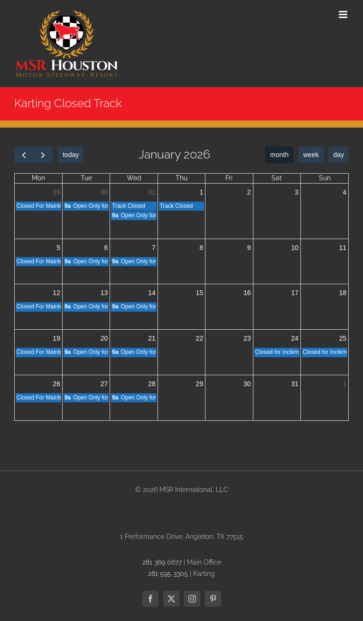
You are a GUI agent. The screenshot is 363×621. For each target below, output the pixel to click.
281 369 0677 (162, 562)
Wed (134, 178)
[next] (43, 155)
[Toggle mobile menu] (344, 14)
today (71, 154)
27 (104, 384)
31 (152, 192)
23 (247, 338)
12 (56, 293)
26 (56, 384)
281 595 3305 (168, 573)
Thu (181, 178)
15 (200, 293)
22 (200, 338)
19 (56, 338)
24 (294, 338)
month (279, 154)
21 (152, 338)
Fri (229, 178)
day (338, 154)
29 (56, 192)
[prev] (24, 155)
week (311, 154)
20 (104, 338)
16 (247, 293)
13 (104, 293)
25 (342, 338)
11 (342, 247)
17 (294, 293)
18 (342, 293)
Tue (86, 178)
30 (104, 192)
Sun (325, 178)
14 (152, 293)
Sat (276, 178)
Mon (38, 178)
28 (152, 384)
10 (294, 247)
